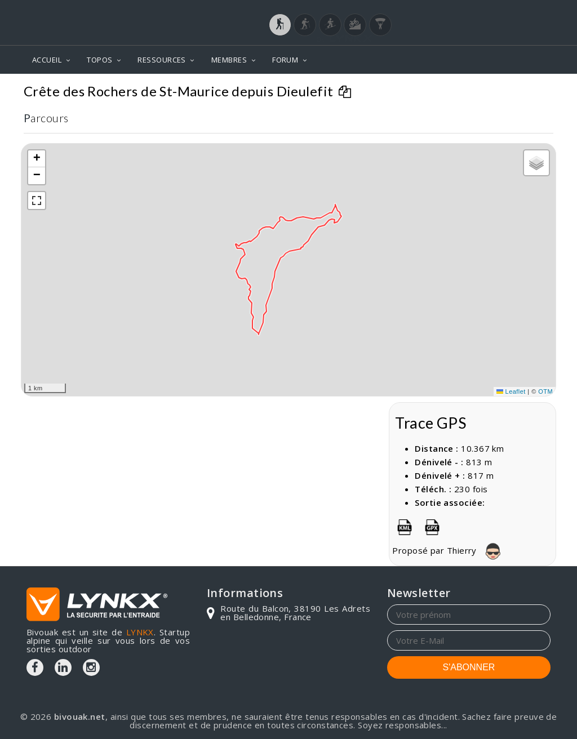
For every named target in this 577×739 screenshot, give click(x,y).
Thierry (477, 550)
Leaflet (511, 391)
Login (494, 10)
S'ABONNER (469, 667)
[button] (36, 158)
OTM (545, 391)
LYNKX (140, 632)
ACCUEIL (46, 60)
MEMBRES (229, 60)
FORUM (285, 60)
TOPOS (99, 60)
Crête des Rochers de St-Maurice (473, 90)
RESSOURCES (161, 60)
